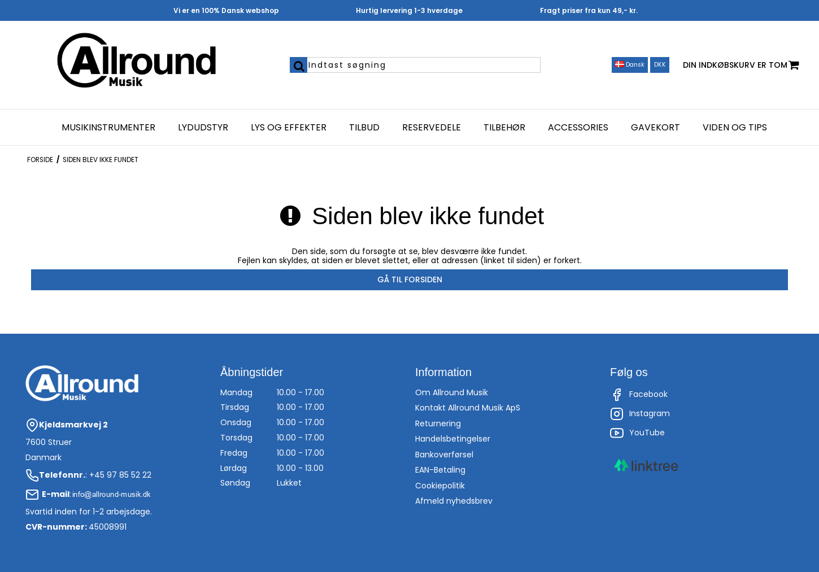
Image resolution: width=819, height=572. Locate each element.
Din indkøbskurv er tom (741, 65)
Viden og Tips (735, 127)
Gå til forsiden (409, 279)
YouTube (637, 433)
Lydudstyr (203, 127)
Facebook (639, 394)
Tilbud (364, 127)
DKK (660, 64)
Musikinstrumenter (108, 127)
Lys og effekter (288, 127)
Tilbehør (504, 127)
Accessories (578, 127)
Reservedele (431, 127)
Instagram (640, 414)
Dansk (629, 64)
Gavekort (655, 127)
